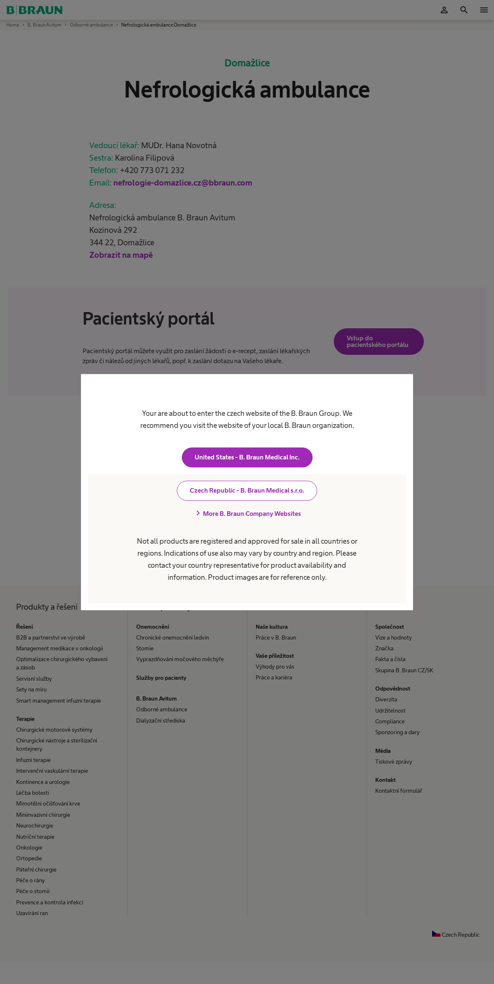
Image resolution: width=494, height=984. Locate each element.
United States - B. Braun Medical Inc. (247, 457)
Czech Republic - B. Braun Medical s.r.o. (247, 490)
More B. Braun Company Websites (247, 513)
